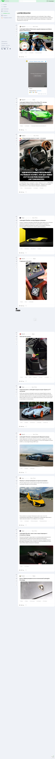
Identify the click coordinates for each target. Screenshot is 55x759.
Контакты (8, 45)
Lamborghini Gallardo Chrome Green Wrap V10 (39, 125)
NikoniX (23, 258)
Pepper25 (23, 26)
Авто (26, 52)
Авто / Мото (35, 26)
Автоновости (33, 248)
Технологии (27, 248)
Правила (3, 45)
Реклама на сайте (5, 47)
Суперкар (39, 248)
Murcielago (45, 601)
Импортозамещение (34, 521)
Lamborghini (31, 52)
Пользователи (4, 43)
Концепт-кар (46, 422)
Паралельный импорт (43, 521)
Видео (22, 52)
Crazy (22, 478)
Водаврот (23, 135)
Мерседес (35, 377)
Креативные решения (28, 188)
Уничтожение (32, 601)
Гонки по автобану (39, 52)
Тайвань (26, 601)
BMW (30, 377)
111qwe (22, 218)
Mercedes (41, 188)
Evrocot (23, 576)
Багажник (40, 377)
